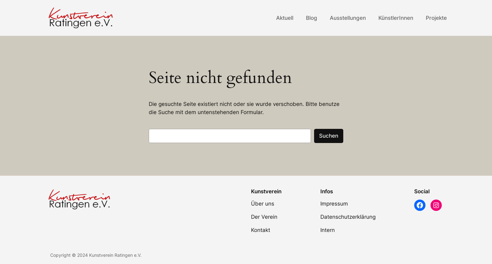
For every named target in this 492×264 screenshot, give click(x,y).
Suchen (328, 136)
